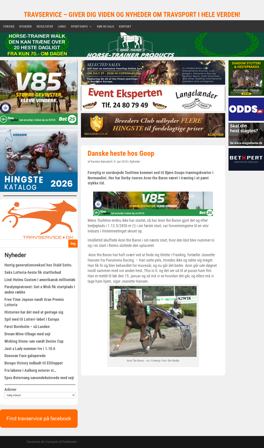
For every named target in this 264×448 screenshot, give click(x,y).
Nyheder (25, 26)
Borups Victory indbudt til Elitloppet (33, 363)
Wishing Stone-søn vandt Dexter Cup (33, 341)
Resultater (45, 26)
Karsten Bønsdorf (101, 161)
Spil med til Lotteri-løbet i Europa (31, 319)
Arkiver (10, 389)
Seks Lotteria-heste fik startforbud (32, 272)
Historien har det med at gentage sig (33, 312)
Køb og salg (105, 26)
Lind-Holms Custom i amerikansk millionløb (39, 279)
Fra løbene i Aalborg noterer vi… (30, 370)
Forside (8, 26)
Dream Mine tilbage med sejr (27, 334)
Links (62, 26)
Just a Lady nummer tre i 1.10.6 (29, 348)
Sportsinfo (79, 26)
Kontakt (125, 26)
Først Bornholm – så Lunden (27, 326)
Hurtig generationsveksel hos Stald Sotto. (38, 265)
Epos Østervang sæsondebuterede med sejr (39, 377)
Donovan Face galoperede (25, 355)
